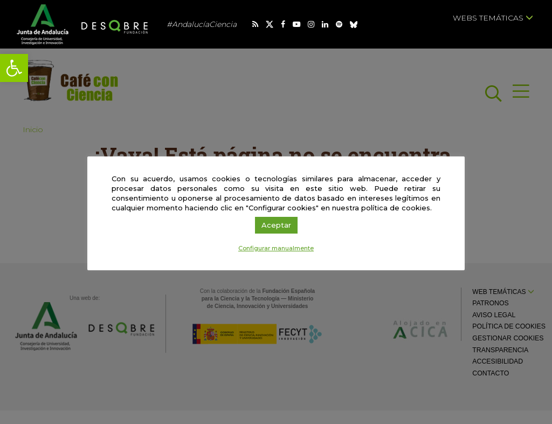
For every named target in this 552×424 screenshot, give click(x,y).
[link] (14, 68)
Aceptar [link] (276, 225)
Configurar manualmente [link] (276, 248)
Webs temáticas (493, 18)
